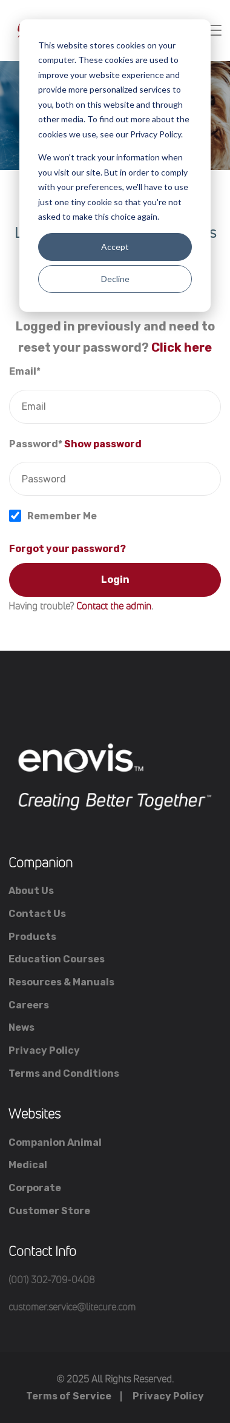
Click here (181, 347)
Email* (25, 371)
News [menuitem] (21, 1027)
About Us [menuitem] (31, 890)
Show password (103, 444)
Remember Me (62, 516)
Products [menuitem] (32, 936)
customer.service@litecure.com (72, 1306)
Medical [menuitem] (27, 1165)
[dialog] (115, 165)
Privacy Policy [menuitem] (44, 1050)
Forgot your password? (67, 548)
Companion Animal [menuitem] (55, 1142)
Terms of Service (68, 1396)
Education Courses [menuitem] (56, 959)
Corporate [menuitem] (34, 1188)
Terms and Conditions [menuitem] (63, 1073)
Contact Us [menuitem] (37, 913)
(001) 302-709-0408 (51, 1279)
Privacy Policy (168, 1396)
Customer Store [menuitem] (49, 1211)
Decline (115, 279)
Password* (35, 444)
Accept (115, 247)
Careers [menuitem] (28, 1005)
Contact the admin (113, 606)
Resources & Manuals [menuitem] (61, 982)
